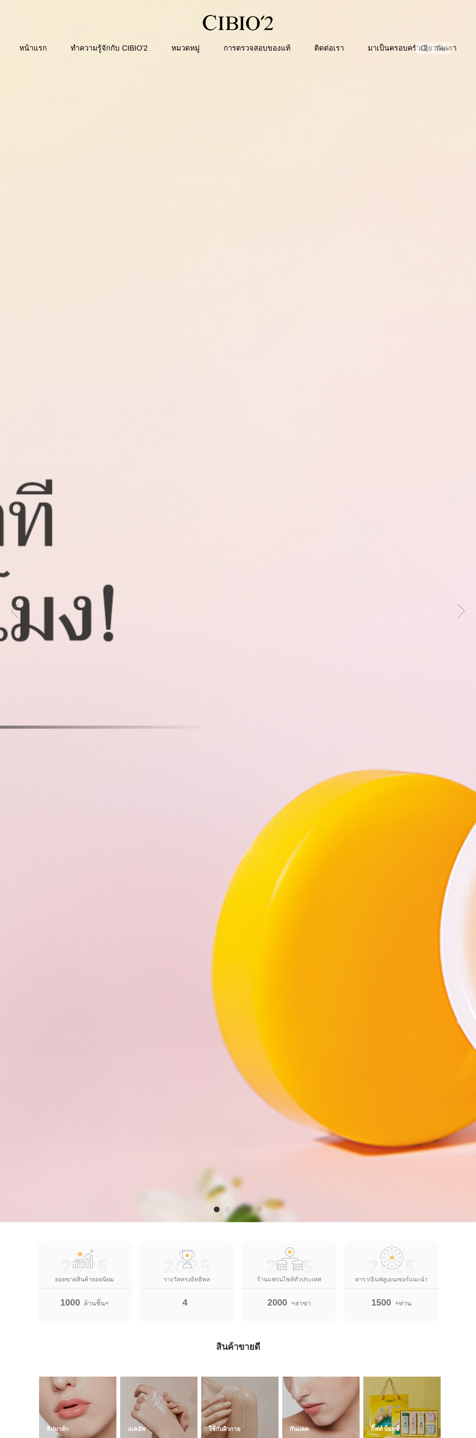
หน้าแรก (33, 48)
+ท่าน (391, 1274)
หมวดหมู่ (185, 48)
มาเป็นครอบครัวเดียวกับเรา (412, 48)
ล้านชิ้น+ (84, 1274)
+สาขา (289, 1274)
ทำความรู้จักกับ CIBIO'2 (109, 48)
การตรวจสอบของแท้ (256, 48)
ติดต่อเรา (329, 48)
